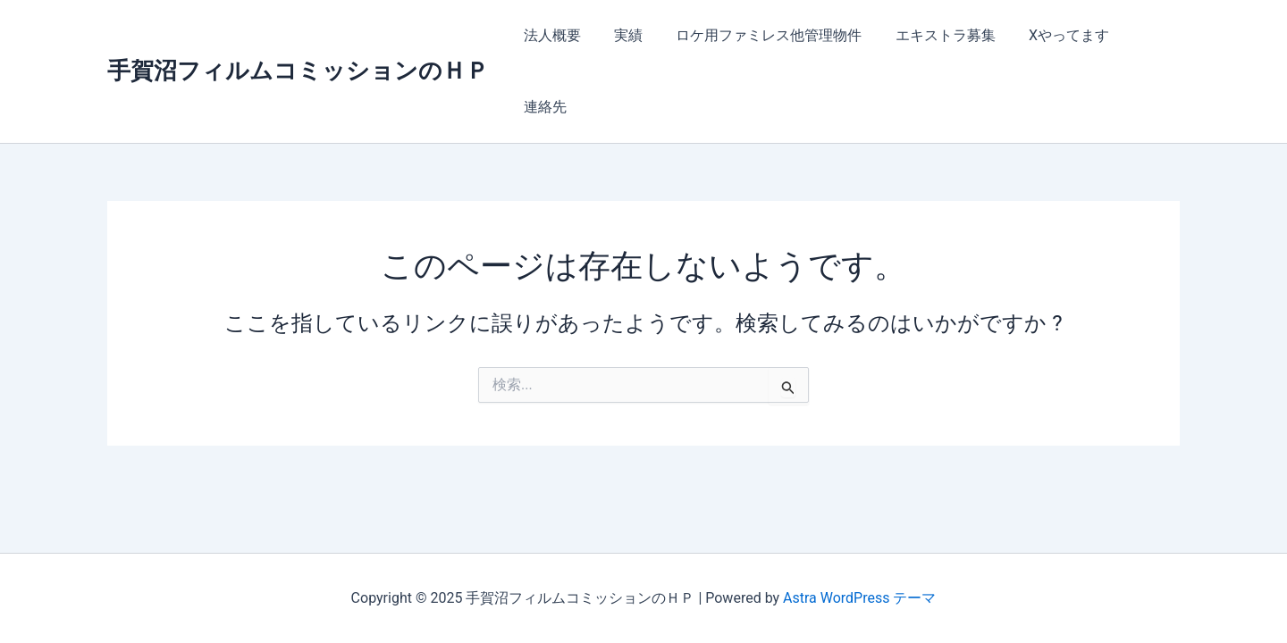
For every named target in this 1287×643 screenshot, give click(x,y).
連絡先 (1144, 35)
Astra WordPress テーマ (859, 597)
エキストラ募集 (935, 35)
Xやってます (1054, 35)
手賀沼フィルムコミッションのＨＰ (298, 34)
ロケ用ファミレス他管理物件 (763, 35)
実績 (627, 35)
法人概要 (556, 35)
